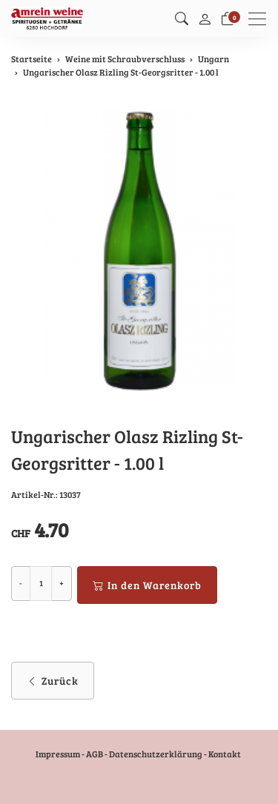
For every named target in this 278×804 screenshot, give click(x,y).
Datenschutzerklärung (155, 754)
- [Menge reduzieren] (20, 582)
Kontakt (224, 754)
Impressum (58, 754)
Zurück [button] (53, 680)
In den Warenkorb (147, 585)
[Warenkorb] (227, 18)
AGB (94, 754)
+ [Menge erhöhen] (61, 582)
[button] (181, 18)
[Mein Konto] (204, 18)
